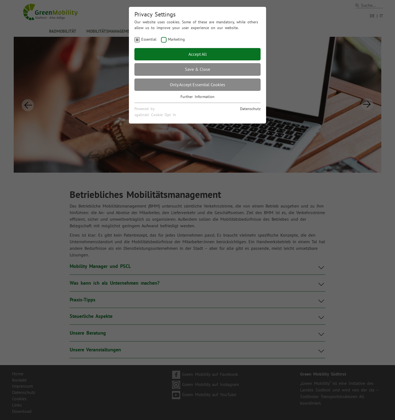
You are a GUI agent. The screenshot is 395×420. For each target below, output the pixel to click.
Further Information (197, 96)
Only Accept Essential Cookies (197, 84)
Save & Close (197, 69)
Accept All (197, 54)
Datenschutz (250, 108)
